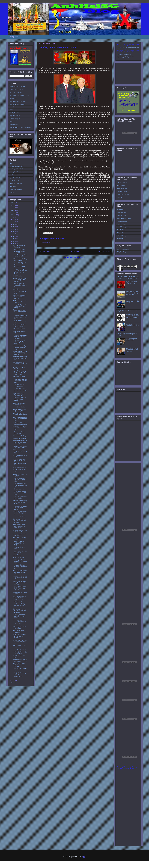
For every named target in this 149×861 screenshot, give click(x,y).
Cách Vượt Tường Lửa (16, 92)
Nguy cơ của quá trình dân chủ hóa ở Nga (20, 497)
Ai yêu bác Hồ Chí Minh (19, 438)
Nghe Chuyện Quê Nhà (19, 266)
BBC (11, 163)
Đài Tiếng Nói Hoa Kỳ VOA (17, 169)
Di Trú (11, 121)
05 (14, 234)
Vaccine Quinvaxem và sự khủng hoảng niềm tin (132, 324)
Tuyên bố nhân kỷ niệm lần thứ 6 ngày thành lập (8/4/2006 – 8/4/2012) (132, 316)
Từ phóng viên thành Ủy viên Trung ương (19, 596)
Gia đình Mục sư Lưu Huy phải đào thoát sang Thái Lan (20, 353)
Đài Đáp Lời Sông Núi (15, 172)
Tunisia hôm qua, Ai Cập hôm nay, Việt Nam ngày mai (19, 347)
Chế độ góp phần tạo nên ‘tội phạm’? (131, 339)
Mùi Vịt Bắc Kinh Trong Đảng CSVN (19, 403)
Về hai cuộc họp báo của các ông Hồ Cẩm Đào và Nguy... (19, 521)
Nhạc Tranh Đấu (121, 224)
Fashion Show (121, 185)
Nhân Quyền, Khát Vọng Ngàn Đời (19, 673)
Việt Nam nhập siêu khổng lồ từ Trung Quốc (20, 259)
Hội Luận (12, 107)
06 (14, 231)
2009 (13, 683)
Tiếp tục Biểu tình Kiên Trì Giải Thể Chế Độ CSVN (20, 660)
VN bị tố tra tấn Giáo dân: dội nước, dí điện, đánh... (20, 507)
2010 (13, 680)
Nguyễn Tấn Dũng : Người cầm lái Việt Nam (20, 255)
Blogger (83, 857)
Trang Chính (14, 37)
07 (14, 229)
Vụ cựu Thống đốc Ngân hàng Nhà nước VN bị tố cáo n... (19, 583)
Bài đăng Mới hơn (45, 252)
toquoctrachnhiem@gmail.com (130, 47)
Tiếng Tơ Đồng (121, 233)
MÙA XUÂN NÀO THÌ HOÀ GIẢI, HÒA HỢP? (20, 414)
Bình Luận (12, 110)
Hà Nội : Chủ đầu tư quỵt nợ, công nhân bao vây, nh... (20, 485)
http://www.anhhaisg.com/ (124, 54)
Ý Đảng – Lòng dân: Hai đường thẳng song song (19, 543)
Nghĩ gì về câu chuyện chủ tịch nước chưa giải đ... (20, 390)
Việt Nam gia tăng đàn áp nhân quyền (20, 627)
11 (14, 219)
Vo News (12, 192)
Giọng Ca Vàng (121, 215)
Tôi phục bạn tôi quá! (18, 557)
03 (14, 238)
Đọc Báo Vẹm (13, 175)
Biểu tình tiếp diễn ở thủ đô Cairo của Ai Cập (19, 325)
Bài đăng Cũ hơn (104, 252)
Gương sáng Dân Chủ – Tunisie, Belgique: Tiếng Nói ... (19, 297)
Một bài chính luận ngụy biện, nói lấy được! (19, 410)
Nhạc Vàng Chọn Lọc (123, 227)
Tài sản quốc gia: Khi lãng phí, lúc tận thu (20, 530)
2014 (13, 207)
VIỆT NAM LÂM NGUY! (19, 649)
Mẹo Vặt (119, 197)
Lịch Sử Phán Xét (17, 276)
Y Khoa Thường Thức (123, 249)
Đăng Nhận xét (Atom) (77, 257)
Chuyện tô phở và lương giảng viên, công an (19, 460)
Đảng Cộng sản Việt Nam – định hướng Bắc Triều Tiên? (20, 380)
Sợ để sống (16, 289)
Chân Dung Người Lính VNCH (18, 101)
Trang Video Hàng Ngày (16, 89)
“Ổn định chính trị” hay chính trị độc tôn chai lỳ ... (20, 312)
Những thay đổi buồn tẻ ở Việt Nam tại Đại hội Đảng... (19, 480)
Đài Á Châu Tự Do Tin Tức (17, 166)
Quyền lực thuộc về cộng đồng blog (19, 246)
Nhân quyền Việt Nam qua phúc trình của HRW (20, 446)
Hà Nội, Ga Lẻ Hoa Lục (19, 407)
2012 (13, 212)
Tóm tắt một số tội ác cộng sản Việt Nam (20, 652)
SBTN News (13, 186)
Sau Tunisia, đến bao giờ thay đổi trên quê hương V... (19, 399)
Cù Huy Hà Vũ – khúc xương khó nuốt (19, 385)
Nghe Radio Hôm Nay (16, 178)
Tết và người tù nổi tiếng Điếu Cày (19, 368)
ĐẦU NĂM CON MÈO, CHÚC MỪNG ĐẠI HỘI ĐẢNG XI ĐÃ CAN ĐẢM (20, 271)
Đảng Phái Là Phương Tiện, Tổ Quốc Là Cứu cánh (19, 605)
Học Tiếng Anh (14, 124)
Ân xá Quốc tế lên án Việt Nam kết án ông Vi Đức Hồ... (20, 577)
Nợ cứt (14, 472)
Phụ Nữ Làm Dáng (122, 182)
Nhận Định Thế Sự (15, 116)
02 (14, 241)
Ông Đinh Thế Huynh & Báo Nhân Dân (19, 394)
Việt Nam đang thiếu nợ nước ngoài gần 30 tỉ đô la (20, 363)
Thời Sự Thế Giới (14, 113)
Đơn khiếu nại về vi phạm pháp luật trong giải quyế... (19, 428)
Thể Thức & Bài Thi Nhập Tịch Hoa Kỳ (20, 127)
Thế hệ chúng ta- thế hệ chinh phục (19, 538)
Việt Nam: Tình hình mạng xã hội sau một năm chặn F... (20, 502)
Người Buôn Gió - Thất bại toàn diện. (128, 311)
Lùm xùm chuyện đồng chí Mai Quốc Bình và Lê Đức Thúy (20, 442)
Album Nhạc (120, 209)
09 (14, 224)
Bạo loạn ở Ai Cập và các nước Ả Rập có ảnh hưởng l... (19, 306)
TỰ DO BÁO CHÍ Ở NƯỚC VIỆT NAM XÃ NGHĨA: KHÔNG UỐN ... (19, 622)
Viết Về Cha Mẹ (121, 236)
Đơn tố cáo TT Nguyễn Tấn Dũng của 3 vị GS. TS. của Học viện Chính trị (128, 277)
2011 (13, 215)
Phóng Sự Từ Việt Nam (16, 183)
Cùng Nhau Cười (121, 212)
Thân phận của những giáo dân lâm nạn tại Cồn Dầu (19, 665)
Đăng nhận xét (45, 242)
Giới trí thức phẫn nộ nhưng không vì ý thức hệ (19, 285)
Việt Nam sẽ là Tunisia (19, 329)
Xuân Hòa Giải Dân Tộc (19, 469)
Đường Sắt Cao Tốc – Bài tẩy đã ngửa (20, 551)
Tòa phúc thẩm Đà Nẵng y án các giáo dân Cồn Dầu (20, 572)
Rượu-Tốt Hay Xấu (18, 677)
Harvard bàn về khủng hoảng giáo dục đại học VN (20, 566)
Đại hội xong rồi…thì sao (19, 517)
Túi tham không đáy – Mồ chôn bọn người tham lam (20, 641)
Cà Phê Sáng (13, 98)
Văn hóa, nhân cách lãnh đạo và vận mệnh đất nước (19, 493)
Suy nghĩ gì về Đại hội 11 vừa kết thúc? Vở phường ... (19, 636)
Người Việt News (14, 181)
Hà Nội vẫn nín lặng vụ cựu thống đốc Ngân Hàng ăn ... (19, 342)
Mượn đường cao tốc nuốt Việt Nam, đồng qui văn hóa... (20, 419)
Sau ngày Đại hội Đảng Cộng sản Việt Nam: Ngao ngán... (19, 616)
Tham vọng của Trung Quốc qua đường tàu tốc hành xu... (19, 526)
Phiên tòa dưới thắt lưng (19, 436)
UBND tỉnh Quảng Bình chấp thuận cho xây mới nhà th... (19, 251)
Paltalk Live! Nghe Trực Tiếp (17, 86)
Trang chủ (75, 252)
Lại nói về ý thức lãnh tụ (19, 467)
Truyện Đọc (120, 238)
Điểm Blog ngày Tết (18, 489)
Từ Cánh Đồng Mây (15, 119)
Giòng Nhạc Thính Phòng (124, 218)
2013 (13, 210)
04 (14, 236)
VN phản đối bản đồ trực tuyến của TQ (19, 600)
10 (14, 222)
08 (14, 226)
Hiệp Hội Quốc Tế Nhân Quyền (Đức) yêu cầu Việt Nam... (19, 588)
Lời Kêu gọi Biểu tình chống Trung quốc (131, 282)
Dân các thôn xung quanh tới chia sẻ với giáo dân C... (20, 513)
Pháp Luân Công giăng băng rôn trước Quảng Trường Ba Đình (132, 293)
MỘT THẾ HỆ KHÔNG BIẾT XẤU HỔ (19, 631)
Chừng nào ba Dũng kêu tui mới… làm (19, 432)
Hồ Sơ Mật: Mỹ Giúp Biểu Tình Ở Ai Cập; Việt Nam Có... (19, 336)
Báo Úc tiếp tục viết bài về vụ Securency (20, 456)
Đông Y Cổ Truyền (122, 252)
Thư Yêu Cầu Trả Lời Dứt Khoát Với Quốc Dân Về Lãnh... (19, 280)
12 (14, 217)
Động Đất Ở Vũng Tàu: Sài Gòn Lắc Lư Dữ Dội (20, 423)
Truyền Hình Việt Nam (16, 189)
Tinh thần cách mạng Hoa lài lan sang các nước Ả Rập (20, 358)
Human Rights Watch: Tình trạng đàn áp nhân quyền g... (20, 561)
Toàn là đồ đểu (17, 555)
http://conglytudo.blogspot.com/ (125, 57)
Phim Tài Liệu (121, 230)
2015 (13, 205)
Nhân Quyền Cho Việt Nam (17, 104)
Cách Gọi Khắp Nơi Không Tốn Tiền (19, 95)
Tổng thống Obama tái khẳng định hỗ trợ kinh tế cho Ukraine (132, 350)
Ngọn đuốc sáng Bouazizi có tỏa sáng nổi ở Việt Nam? (20, 317)
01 (14, 243)
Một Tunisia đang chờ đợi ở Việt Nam (19, 301)
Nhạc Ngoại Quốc (122, 221)
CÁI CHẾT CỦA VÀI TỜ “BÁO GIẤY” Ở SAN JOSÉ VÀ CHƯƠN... (19, 373)
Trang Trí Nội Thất (122, 188)
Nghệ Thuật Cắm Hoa (123, 194)
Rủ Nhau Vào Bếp (122, 191)
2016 (13, 203)
